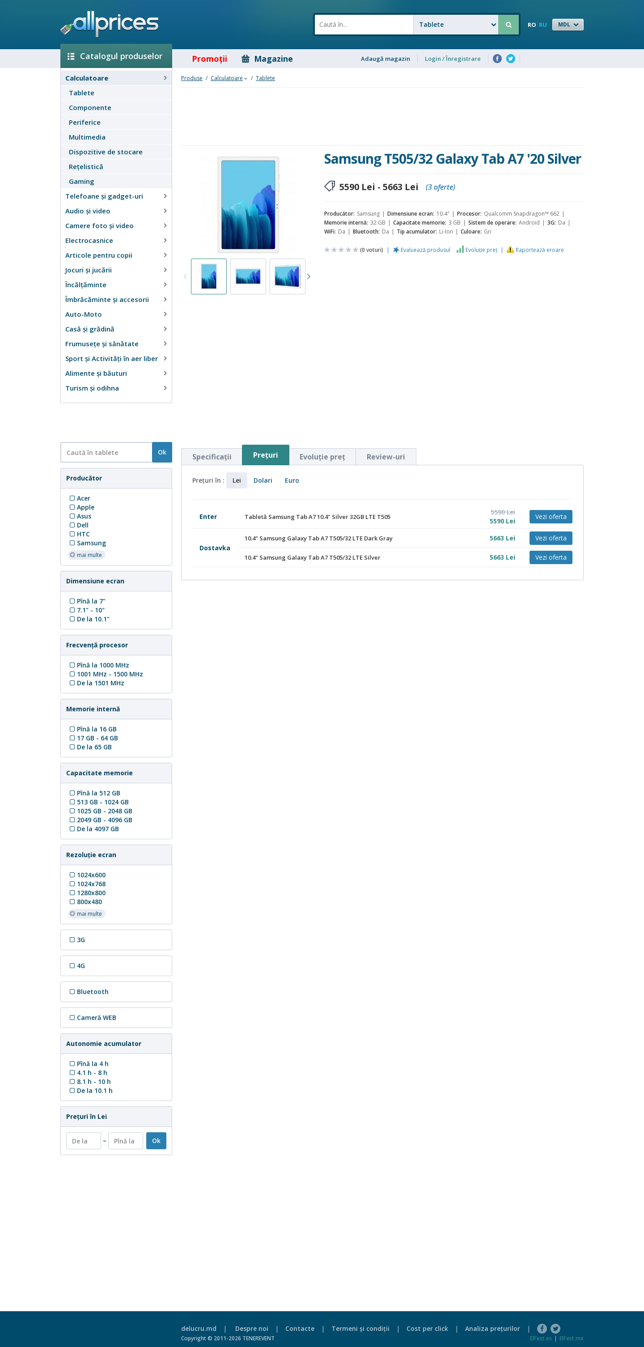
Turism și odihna (92, 387)
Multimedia (87, 136)
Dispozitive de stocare (106, 151)
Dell (78, 525)
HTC (79, 534)
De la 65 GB (90, 747)
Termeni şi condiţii (360, 1328)
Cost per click (427, 1328)
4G (76, 965)
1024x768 (87, 884)
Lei (237, 480)
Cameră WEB (92, 1017)
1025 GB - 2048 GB (100, 811)
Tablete (81, 92)
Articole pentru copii (98, 255)
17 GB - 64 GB (93, 738)
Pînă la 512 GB (94, 793)
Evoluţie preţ (481, 250)
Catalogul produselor (115, 56)
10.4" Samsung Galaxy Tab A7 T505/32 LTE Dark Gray (319, 538)
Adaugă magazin (385, 59)
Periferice (85, 122)
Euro (292, 480)
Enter (208, 516)
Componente (90, 107)
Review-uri (386, 457)
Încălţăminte (85, 284)
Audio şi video (87, 210)
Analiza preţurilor (492, 1328)
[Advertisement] (112, 421)
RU (543, 25)
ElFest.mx (571, 1338)
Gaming (81, 181)
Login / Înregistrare (453, 59)
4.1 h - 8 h (87, 1072)
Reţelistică (86, 166)
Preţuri (265, 455)
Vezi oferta (551, 516)
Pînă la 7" (87, 601)
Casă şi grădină (89, 328)
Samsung (87, 543)
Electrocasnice (89, 240)
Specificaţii (212, 457)
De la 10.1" (89, 619)
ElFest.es (541, 1338)
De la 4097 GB (93, 828)
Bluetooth (88, 991)
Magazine (267, 58)
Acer (79, 498)
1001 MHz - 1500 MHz (105, 674)
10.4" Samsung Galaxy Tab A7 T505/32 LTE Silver (313, 557)
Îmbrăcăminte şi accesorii (107, 299)
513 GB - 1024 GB (98, 802)
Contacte (299, 1328)
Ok (162, 452)
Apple (81, 507)
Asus (79, 516)
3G (76, 939)
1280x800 (87, 892)
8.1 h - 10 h (89, 1081)
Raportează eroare (540, 250)
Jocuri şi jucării (88, 269)
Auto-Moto (83, 314)
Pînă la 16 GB (92, 729)
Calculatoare (86, 77)
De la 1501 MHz (96, 683)
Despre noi (251, 1328)
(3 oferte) (440, 187)
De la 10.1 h (90, 1090)
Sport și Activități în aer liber (111, 358)
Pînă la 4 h (88, 1063)
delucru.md (198, 1328)
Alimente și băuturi (96, 373)
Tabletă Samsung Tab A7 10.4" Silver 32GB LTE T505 (317, 517)
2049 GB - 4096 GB (100, 820)
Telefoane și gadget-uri (104, 195)
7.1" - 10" (86, 610)
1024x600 (87, 875)
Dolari (263, 480)
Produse (192, 78)
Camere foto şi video (99, 225)
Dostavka (214, 548)
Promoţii (203, 58)
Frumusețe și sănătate (102, 343)
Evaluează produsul (425, 250)
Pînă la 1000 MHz (98, 665)
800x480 (85, 901)
